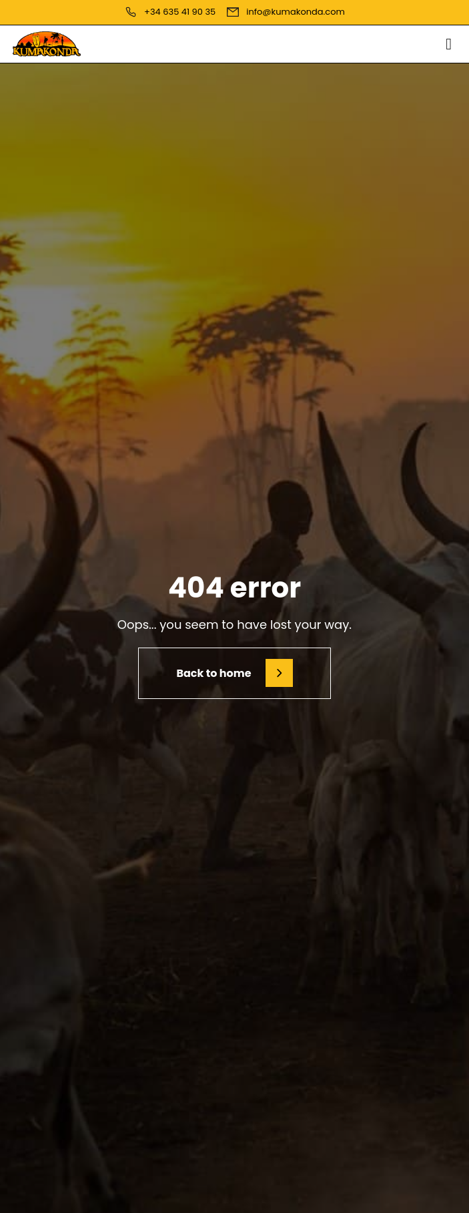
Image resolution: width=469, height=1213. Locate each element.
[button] (449, 44)
